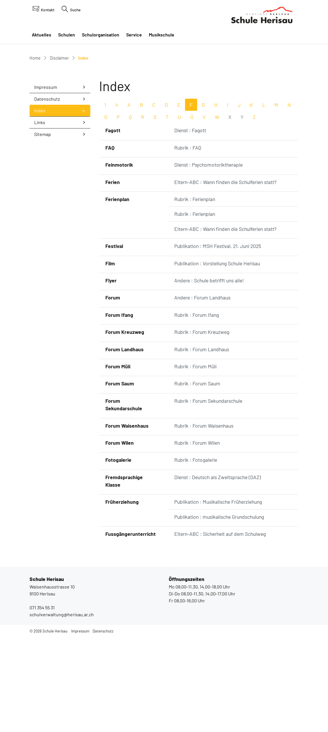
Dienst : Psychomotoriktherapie (208, 260)
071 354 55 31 (42, 703)
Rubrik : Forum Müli (195, 462)
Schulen (66, 34)
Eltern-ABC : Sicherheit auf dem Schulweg (220, 629)
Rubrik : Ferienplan (194, 294)
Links (39, 217)
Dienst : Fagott (190, 226)
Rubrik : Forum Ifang (196, 410)
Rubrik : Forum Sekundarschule (208, 496)
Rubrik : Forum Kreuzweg (201, 427)
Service (134, 34)
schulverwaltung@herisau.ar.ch (62, 710)
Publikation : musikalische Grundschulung (219, 612)
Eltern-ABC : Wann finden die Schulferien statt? (225, 277)
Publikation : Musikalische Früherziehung (218, 597)
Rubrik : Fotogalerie (195, 555)
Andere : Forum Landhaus (202, 393)
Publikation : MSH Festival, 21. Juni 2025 (217, 341)
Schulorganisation (100, 34)
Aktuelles (41, 34)
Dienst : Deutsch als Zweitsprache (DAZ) (217, 572)
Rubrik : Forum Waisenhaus (203, 521)
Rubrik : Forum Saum (197, 479)
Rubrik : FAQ (187, 243)
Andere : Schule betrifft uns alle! (209, 376)
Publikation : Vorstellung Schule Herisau (217, 359)
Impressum (45, 182)
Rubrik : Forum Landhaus (201, 445)
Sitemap (42, 229)
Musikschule (161, 34)
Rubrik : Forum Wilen (197, 538)
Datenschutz (47, 194)
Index (49, 207)
